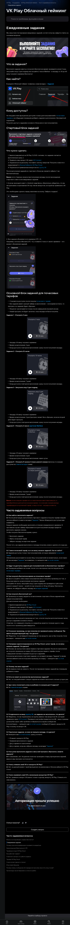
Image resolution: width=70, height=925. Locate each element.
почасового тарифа (39, 288)
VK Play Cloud (26, 585)
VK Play (4, 3)
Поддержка (11, 3)
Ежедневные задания (9, 815)
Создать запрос (35, 802)
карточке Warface (31, 413)
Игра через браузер (8, 837)
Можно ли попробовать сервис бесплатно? (15, 812)
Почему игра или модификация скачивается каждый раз (19, 818)
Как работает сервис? (8, 826)
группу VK (37, 163)
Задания (46, 81)
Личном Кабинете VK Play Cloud (26, 160)
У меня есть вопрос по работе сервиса (14, 829)
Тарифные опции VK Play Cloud (11, 823)
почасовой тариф (57, 535)
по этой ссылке (42, 540)
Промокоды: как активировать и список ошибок (16, 843)
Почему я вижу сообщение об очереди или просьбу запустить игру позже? (25, 840)
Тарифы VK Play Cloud (8, 832)
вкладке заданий (37, 568)
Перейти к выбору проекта (35, 916)
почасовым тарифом (59, 113)
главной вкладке (9, 451)
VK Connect (32, 155)
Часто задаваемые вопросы (42, 3)
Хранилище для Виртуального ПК (12, 821)
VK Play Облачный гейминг (24, 3)
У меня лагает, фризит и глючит (11, 835)
